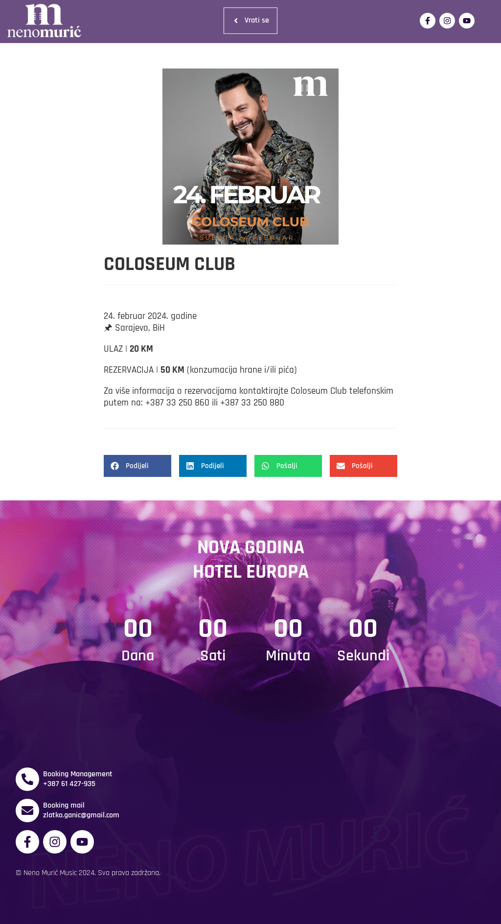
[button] (137, 466)
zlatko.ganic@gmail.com (81, 815)
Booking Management (78, 774)
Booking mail (64, 805)
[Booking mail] (27, 810)
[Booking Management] (27, 779)
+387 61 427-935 (69, 784)
